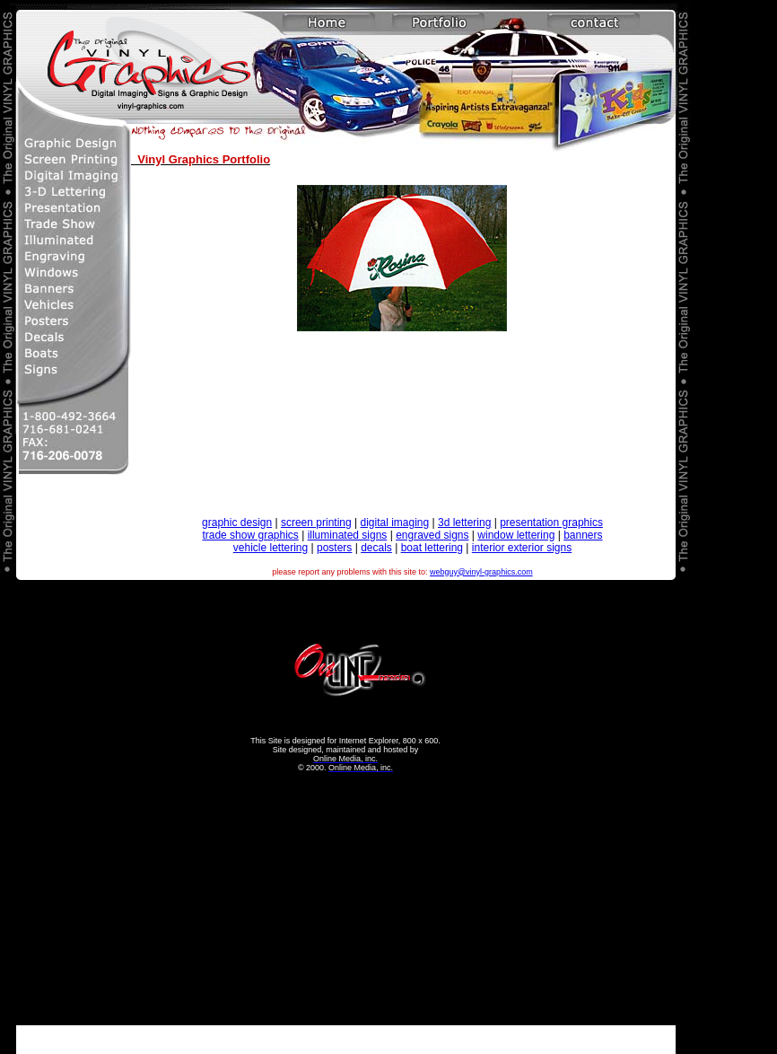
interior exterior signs (522, 547)
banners (582, 535)
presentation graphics (551, 522)
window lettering (515, 535)
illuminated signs (348, 535)
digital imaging (394, 522)
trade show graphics (250, 535)
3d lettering (464, 522)
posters (334, 547)
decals (376, 547)
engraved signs (432, 535)
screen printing (316, 522)
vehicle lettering (270, 547)
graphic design (237, 522)
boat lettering (432, 547)
